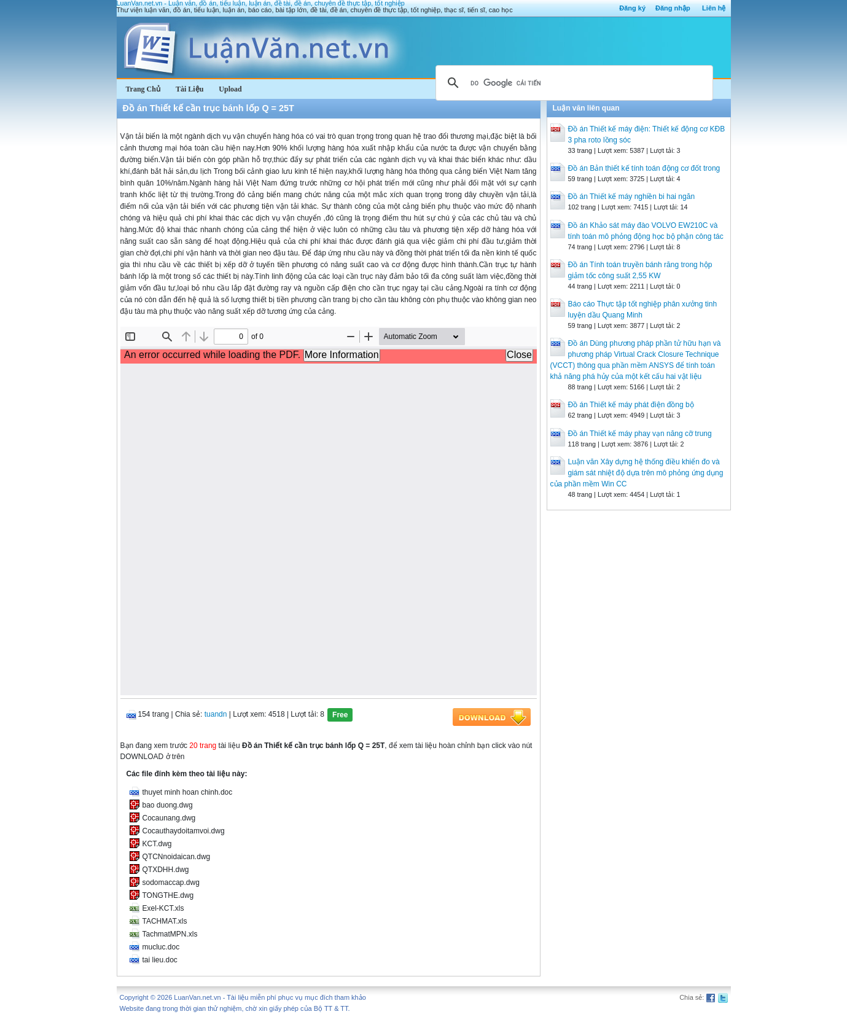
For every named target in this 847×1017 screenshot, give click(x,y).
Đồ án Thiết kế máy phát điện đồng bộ (631, 404)
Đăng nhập (672, 8)
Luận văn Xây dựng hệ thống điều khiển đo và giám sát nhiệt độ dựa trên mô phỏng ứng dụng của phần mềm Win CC (637, 473)
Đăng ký (632, 8)
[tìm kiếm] (572, 83)
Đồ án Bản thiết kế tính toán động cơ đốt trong (644, 168)
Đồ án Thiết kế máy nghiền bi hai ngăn (631, 196)
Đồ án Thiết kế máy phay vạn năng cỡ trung (640, 433)
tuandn (216, 714)
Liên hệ (713, 8)
